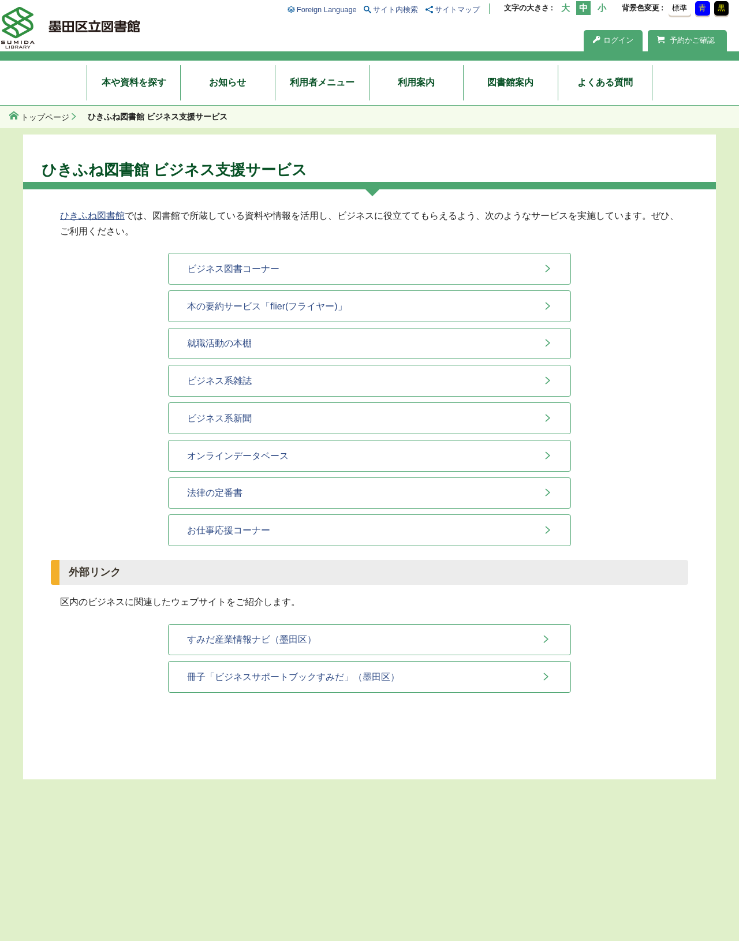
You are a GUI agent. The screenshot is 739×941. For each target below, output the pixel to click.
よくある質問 (605, 82)
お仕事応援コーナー (228, 530)
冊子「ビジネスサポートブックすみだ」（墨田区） (293, 677)
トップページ (45, 117)
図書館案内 (510, 82)
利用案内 (416, 82)
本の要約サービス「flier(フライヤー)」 (266, 306)
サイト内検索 (395, 9)
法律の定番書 (214, 493)
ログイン (613, 40)
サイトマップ (457, 9)
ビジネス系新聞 (219, 418)
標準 (679, 7)
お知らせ (227, 82)
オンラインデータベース (238, 456)
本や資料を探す (134, 82)
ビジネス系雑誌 (219, 381)
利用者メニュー (322, 82)
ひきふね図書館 (92, 216)
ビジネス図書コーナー (233, 269)
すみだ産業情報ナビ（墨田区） (251, 639)
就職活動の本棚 (219, 343)
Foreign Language (327, 9)
